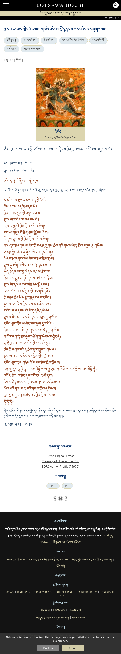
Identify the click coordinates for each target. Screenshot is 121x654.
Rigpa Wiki (23, 592)
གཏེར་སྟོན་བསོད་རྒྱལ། (32, 49)
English (8, 60)
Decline (48, 648)
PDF (67, 486)
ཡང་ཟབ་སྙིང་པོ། (98, 40)
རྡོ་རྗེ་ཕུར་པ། (11, 40)
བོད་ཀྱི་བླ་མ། (11, 49)
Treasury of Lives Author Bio (60, 461)
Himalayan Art (42, 592)
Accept (73, 648)
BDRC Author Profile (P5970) (60, 466)
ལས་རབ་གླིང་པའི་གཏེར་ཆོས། (73, 40)
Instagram (74, 609)
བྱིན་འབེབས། (49, 40)
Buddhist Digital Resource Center (76, 592)
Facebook (59, 609)
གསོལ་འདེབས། (30, 40)
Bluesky (45, 609)
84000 (10, 592)
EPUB (53, 486)
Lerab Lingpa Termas (60, 456)
